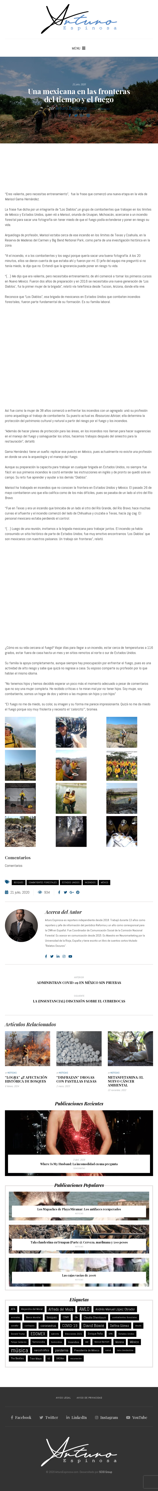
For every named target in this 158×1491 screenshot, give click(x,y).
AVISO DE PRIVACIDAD (89, 1397)
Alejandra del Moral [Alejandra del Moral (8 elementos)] (32, 1309)
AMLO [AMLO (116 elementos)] (84, 1309)
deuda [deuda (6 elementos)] (138, 1325)
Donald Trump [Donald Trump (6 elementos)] (18, 1333)
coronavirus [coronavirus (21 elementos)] (48, 1325)
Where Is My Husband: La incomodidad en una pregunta (79, 1164)
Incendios (90, 882)
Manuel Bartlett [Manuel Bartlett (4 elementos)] (101, 1342)
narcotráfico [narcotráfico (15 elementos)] (41, 1350)
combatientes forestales (43, 882)
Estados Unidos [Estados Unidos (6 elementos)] (126, 1333)
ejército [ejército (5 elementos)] (55, 1333)
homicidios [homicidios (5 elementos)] (56, 1342)
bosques (18, 882)
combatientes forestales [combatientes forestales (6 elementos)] (124, 1317)
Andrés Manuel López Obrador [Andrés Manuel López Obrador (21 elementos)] (115, 1309)
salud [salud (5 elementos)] (108, 1350)
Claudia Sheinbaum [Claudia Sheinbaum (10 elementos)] (95, 1317)
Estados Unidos (71, 882)
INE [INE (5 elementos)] (86, 1342)
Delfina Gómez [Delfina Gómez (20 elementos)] (119, 1325)
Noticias (105, 109)
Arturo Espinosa (71, 108)
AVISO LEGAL (63, 1397)
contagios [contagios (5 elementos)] (29, 1325)
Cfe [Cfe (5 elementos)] (76, 1317)
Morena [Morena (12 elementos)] (119, 1342)
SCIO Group (105, 1472)
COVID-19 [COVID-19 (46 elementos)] (69, 1325)
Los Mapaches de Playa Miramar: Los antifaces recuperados (79, 1209)
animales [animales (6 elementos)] (15, 1317)
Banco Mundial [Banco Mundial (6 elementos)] (33, 1317)
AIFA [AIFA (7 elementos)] (13, 1309)
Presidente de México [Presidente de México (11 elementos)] (86, 1350)
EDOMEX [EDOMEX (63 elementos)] (38, 1333)
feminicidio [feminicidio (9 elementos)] (39, 1342)
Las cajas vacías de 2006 (79, 1275)
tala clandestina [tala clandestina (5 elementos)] (125, 1350)
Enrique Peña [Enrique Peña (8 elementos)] (95, 1333)
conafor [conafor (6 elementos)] (15, 1325)
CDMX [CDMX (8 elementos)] (66, 1317)
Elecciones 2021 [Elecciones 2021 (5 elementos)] (73, 1333)
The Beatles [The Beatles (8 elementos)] (17, 1358)
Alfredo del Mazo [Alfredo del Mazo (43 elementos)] (61, 1309)
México (104, 882)
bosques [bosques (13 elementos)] (52, 1317)
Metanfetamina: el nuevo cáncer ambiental (125, 1081)
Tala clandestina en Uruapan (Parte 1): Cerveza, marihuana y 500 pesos (79, 1242)
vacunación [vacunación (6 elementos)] (76, 1358)
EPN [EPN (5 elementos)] (111, 1333)
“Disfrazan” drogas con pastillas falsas (76, 1079)
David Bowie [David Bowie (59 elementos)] (93, 1325)
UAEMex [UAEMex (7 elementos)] (60, 1358)
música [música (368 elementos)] (19, 1350)
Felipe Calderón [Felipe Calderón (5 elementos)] (19, 1342)
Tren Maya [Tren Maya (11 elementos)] (36, 1358)
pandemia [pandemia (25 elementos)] (61, 1350)
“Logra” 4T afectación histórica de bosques (26, 1079)
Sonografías (79, 1168)
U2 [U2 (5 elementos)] (49, 1358)
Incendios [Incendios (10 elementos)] (73, 1342)
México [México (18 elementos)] (134, 1342)
